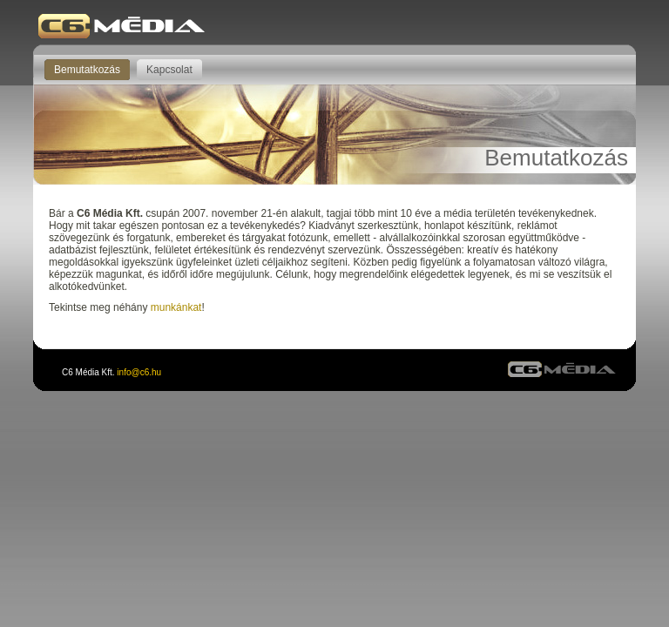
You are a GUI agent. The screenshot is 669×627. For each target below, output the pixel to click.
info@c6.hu (139, 372)
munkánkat (176, 307)
